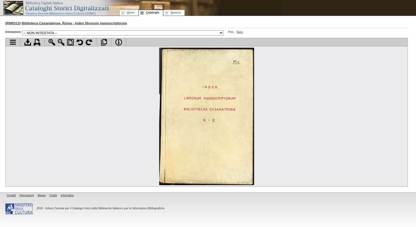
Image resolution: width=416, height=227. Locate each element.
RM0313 (12, 23)
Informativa (67, 195)
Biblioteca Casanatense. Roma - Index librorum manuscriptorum (74, 23)
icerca (175, 12)
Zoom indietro (61, 42)
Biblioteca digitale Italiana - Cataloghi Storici (55, 7)
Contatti (11, 195)
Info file (118, 42)
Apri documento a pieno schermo (104, 42)
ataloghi (152, 12)
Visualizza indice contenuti (13, 42)
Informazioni (26, 195)
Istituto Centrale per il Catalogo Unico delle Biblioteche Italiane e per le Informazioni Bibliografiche (104, 208)
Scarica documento (27, 42)
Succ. (240, 31)
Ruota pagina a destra (89, 42)
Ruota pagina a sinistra (79, 42)
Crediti (53, 195)
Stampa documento (37, 42)
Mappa (42, 195)
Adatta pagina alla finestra (70, 42)
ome (131, 12)
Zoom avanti (52, 42)
